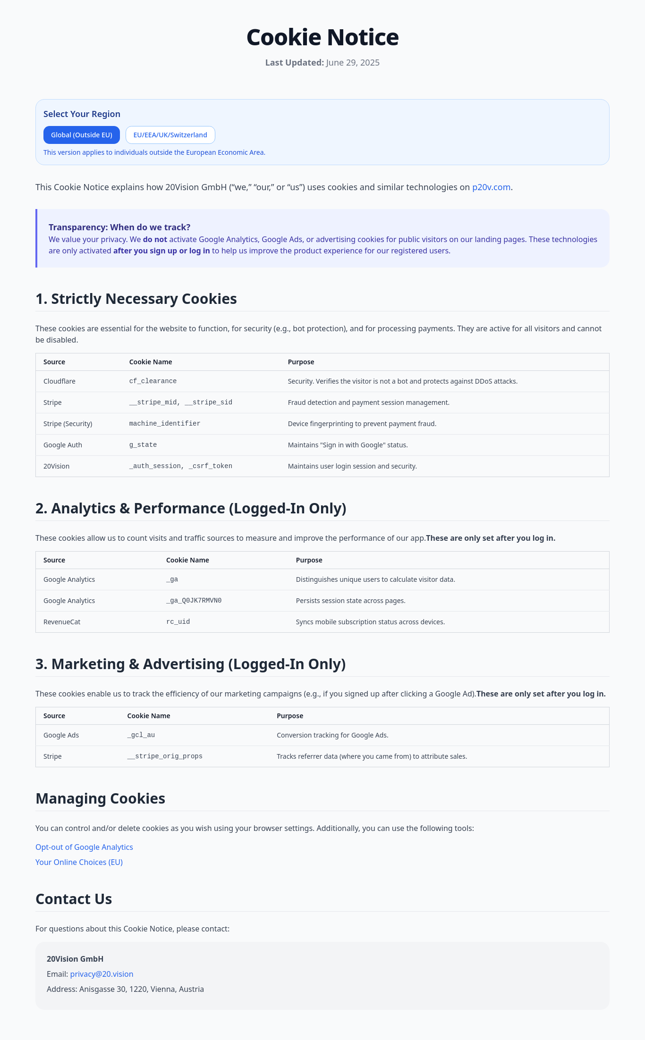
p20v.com (491, 187)
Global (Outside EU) (81, 134)
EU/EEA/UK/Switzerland (170, 134)
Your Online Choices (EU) (79, 862)
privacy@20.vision (102, 974)
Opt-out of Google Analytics (84, 847)
